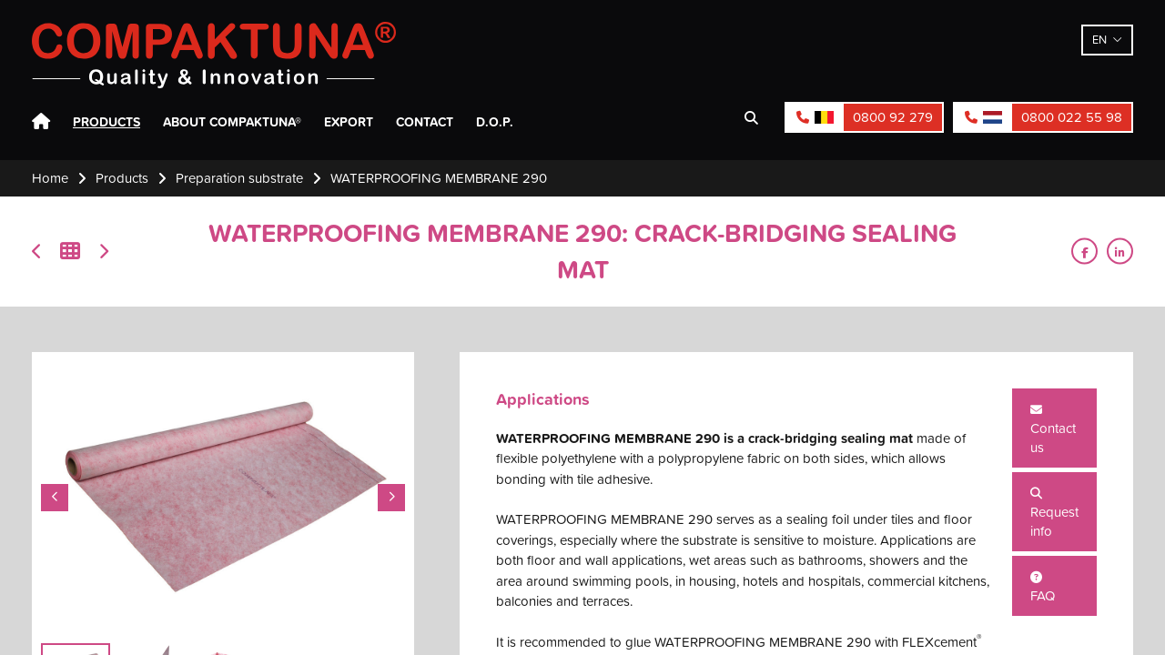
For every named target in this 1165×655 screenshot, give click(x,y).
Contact (424, 122)
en (1099, 39)
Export (348, 122)
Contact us (1053, 430)
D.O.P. (494, 122)
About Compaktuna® (232, 122)
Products (106, 122)
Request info (1054, 514)
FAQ (1042, 588)
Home (41, 122)
